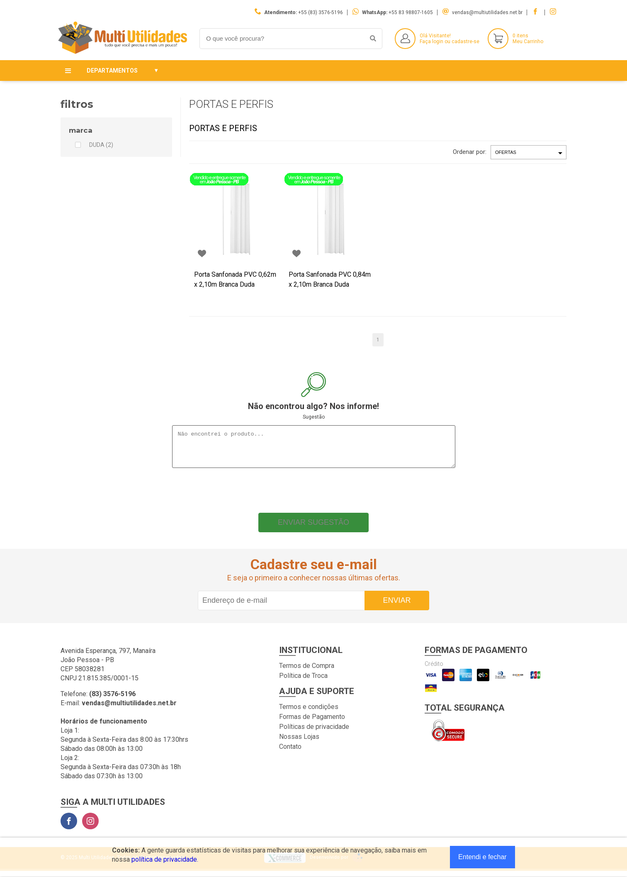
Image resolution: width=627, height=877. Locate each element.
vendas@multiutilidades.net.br (487, 12)
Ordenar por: (469, 152)
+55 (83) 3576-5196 (320, 12)
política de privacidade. (164, 859)
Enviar (397, 606)
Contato (290, 753)
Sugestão (314, 417)
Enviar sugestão (313, 528)
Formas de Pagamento (312, 723)
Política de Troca (303, 682)
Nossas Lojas (299, 743)
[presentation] (313, 494)
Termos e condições (308, 713)
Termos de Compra (306, 672)
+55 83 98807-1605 (411, 12)
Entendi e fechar (482, 856)
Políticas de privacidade (314, 733)
